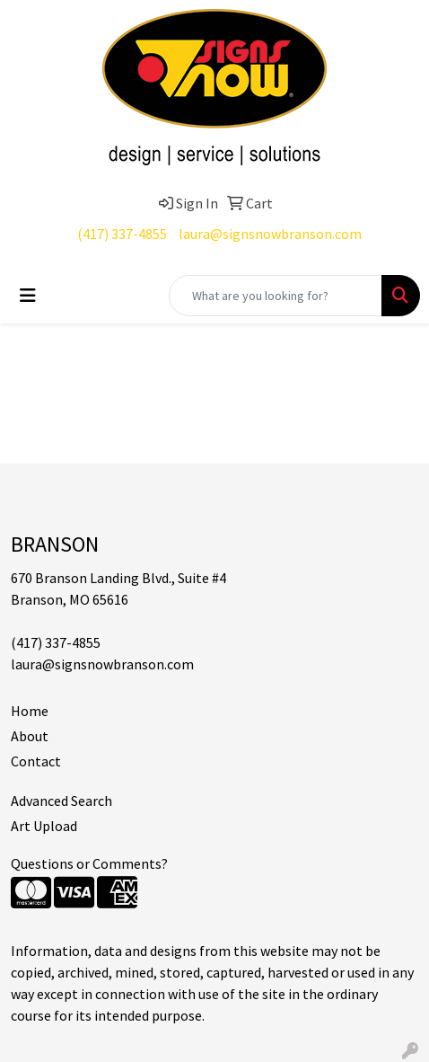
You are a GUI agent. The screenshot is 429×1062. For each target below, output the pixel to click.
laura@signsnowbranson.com (270, 234)
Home (29, 711)
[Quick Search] (275, 295)
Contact (36, 761)
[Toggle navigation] (28, 295)
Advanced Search (61, 801)
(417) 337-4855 (122, 234)
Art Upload (44, 826)
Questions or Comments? (89, 863)
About (29, 736)
